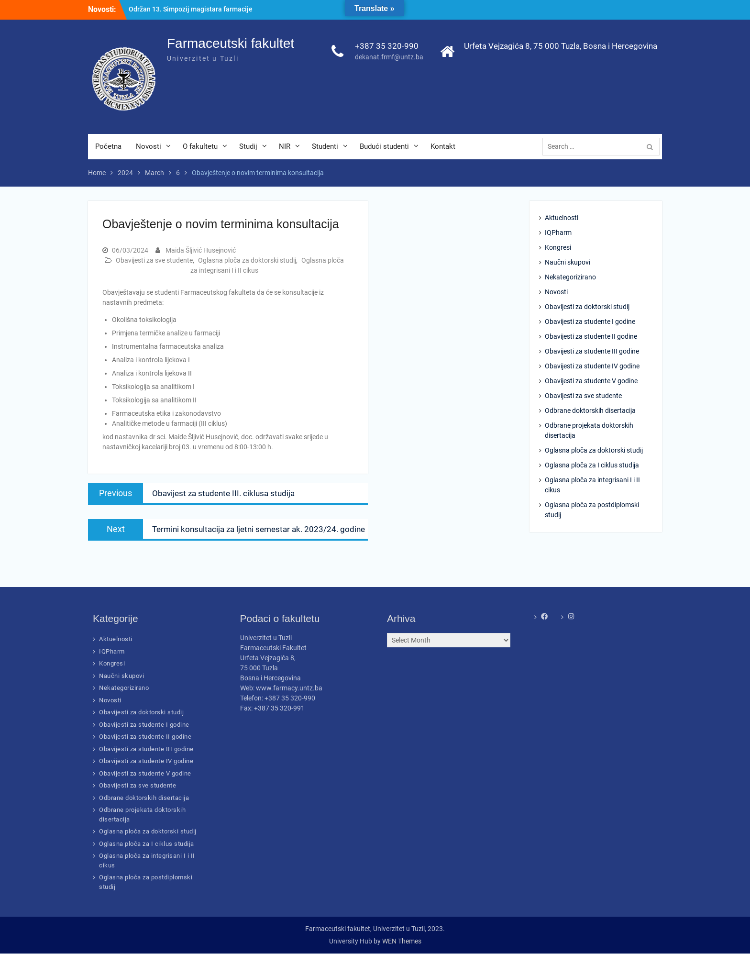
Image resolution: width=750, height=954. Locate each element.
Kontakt (442, 147)
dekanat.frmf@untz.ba (389, 57)
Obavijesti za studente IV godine (592, 366)
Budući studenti (384, 147)
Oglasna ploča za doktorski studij (247, 260)
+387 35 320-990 (387, 46)
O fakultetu (200, 147)
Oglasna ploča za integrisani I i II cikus (592, 485)
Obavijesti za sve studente (154, 260)
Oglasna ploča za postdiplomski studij (592, 510)
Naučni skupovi (567, 262)
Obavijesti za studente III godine (592, 351)
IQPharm (558, 233)
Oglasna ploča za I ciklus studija (592, 465)
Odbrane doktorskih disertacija (590, 411)
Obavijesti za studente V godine (591, 381)
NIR (284, 147)
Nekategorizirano (570, 277)
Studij (248, 147)
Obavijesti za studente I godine (590, 322)
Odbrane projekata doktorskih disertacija (589, 431)
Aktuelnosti (561, 218)
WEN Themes (401, 941)
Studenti (325, 147)
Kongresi (558, 248)
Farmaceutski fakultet (230, 43)
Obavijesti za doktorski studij (587, 307)
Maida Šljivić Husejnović (200, 250)
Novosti (148, 147)
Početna (108, 147)
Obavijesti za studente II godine (591, 337)
